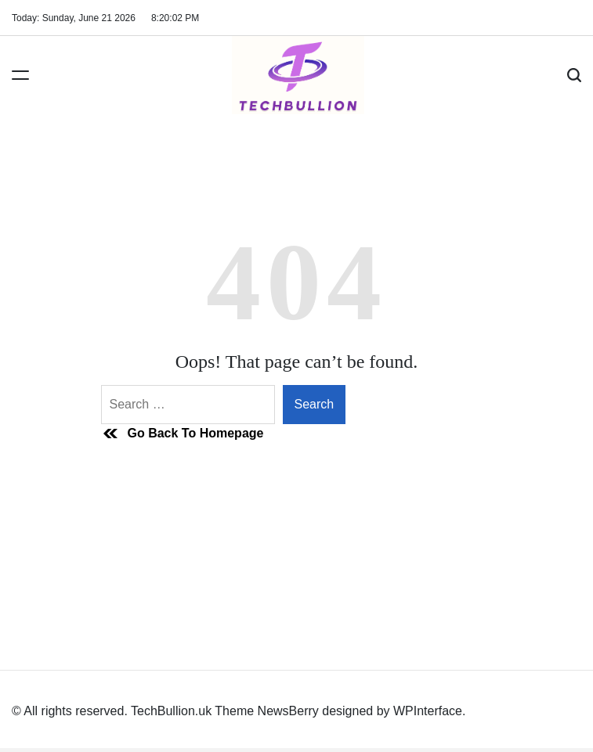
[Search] (574, 75)
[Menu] (20, 75)
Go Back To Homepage (182, 433)
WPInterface (427, 711)
